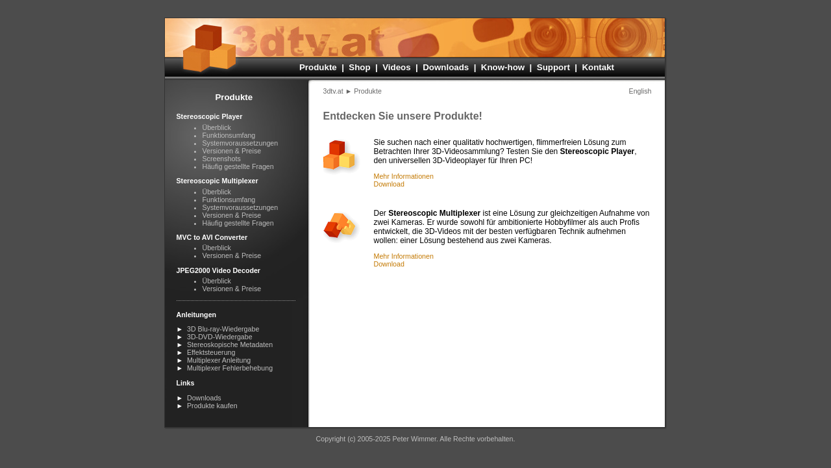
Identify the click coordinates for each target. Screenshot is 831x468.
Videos (396, 67)
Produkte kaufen (212, 406)
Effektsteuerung (211, 352)
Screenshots (222, 158)
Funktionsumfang (229, 135)
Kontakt (598, 67)
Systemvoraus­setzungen (241, 143)
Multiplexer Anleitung (219, 360)
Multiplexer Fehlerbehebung (230, 368)
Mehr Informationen (404, 176)
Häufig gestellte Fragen (238, 166)
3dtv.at (333, 91)
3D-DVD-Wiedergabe (220, 337)
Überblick (217, 127)
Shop (359, 67)
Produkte (318, 67)
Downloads (446, 67)
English (640, 91)
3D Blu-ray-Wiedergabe (223, 329)
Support (553, 67)
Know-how (503, 67)
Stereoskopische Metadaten (230, 344)
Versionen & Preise (232, 151)
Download (389, 184)
